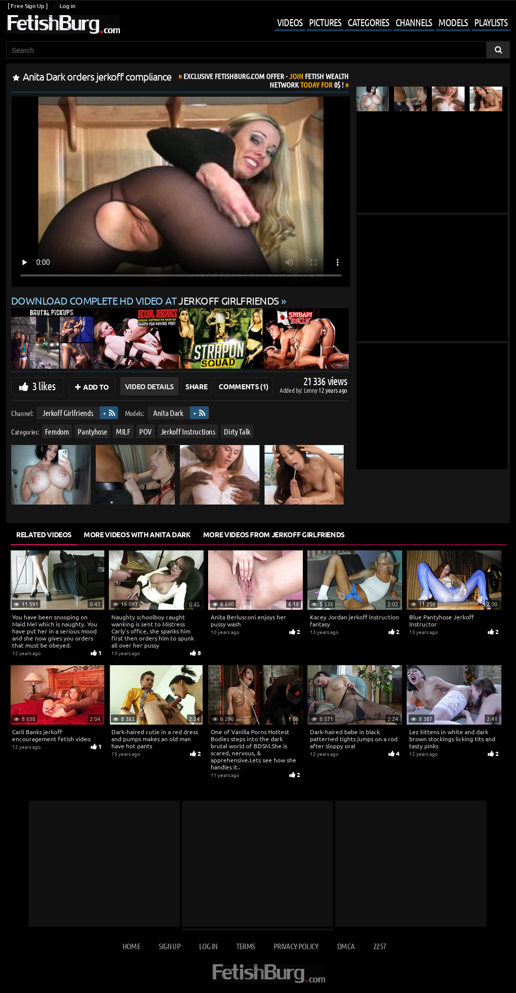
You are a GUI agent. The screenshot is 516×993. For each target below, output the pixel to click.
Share (196, 386)
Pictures (325, 22)
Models (453, 22)
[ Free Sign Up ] (27, 6)
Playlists (490, 22)
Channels (414, 22)
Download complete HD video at (146, 300)
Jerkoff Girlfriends (67, 412)
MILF (123, 431)
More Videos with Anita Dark (137, 534)
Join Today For (266, 80)
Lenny (311, 390)
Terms (245, 946)
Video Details (149, 386)
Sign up (169, 946)
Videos (289, 22)
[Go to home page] (63, 24)
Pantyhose (92, 431)
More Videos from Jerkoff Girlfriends (274, 534)
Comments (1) (244, 386)
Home (131, 946)
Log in (67, 6)
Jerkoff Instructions (188, 431)
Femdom (57, 431)
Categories (368, 22)
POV (145, 431)
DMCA (345, 946)
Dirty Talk (237, 431)
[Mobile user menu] (385, 23)
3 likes (43, 385)
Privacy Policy (296, 946)
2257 (379, 946)
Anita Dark (168, 412)
